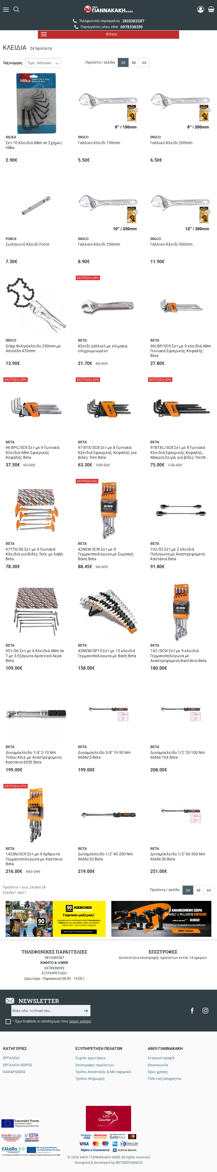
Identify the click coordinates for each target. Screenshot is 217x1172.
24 (123, 62)
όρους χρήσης (80, 1021)
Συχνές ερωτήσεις (90, 1058)
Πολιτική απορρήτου (164, 1078)
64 (144, 62)
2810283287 (54, 957)
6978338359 (54, 968)
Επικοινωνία (158, 1065)
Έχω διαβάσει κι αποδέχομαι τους (53, 1021)
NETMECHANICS (129, 1150)
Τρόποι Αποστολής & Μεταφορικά (103, 1072)
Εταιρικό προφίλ (161, 1058)
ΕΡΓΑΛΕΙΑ (11, 1058)
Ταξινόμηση (12, 63)
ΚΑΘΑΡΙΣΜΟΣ (14, 1072)
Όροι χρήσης (158, 1072)
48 (134, 62)
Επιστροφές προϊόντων (94, 1065)
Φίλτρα (79, 34)
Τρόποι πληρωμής (90, 1078)
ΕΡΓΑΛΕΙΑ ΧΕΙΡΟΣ (17, 1065)
